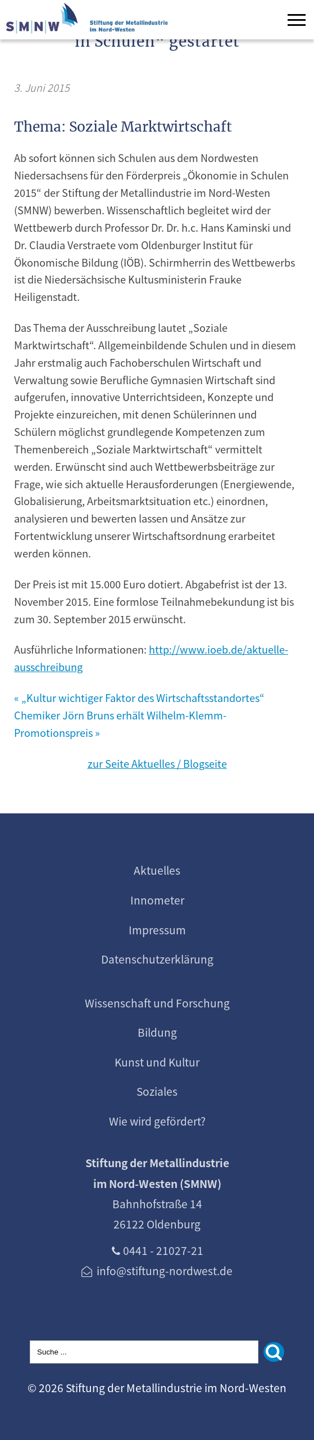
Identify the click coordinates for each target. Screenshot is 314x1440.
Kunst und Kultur (157, 1062)
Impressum (157, 930)
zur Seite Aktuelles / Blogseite (157, 763)
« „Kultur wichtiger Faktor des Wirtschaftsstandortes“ (139, 697)
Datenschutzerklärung (157, 959)
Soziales (157, 1091)
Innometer (157, 900)
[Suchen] (273, 1352)
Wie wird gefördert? (157, 1121)
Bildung (157, 1032)
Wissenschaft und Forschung (157, 1003)
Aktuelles (157, 870)
